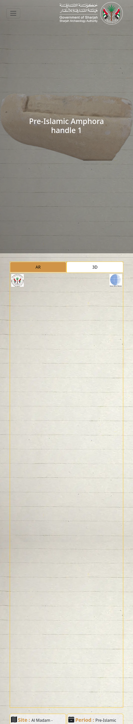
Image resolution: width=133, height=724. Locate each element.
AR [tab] (38, 267)
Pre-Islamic (106, 720)
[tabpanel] (66, 490)
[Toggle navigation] (13, 13)
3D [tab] (95, 267)
